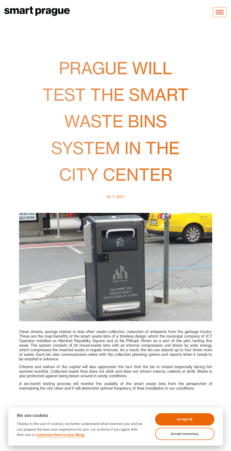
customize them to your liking (60, 434)
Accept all (184, 419)
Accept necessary (185, 434)
